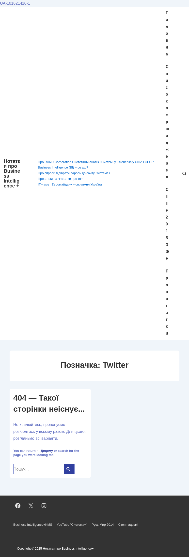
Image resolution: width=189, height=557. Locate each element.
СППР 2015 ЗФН (167, 224)
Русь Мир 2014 (103, 524)
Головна (167, 33)
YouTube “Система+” (72, 524)
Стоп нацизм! (128, 524)
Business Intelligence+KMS (32, 524)
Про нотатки (167, 302)
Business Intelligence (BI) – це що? (63, 167)
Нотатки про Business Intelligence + (12, 173)
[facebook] (18, 506)
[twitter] (31, 506)
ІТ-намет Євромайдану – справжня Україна (70, 184)
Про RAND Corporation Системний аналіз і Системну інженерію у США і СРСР (96, 162)
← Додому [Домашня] (44, 451)
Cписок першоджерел (167, 122)
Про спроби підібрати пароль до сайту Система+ (74, 173)
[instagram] (44, 506)
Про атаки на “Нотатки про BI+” (61, 179)
